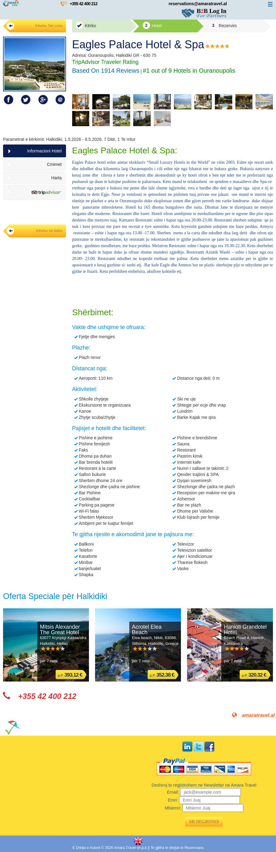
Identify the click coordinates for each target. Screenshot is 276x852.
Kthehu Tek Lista (34, 26)
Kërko (86, 25)
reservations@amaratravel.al (197, 3)
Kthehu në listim (34, 231)
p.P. (70, 675)
